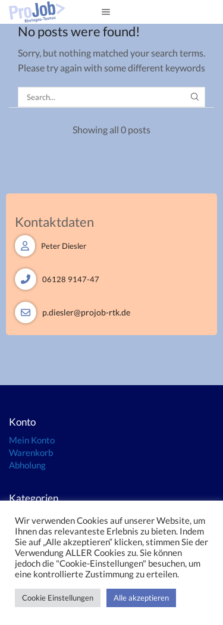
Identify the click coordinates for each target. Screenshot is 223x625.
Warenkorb (31, 452)
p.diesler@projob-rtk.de (86, 312)
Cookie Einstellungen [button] (57, 597)
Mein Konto (32, 440)
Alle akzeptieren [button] (141, 597)
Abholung (27, 465)
